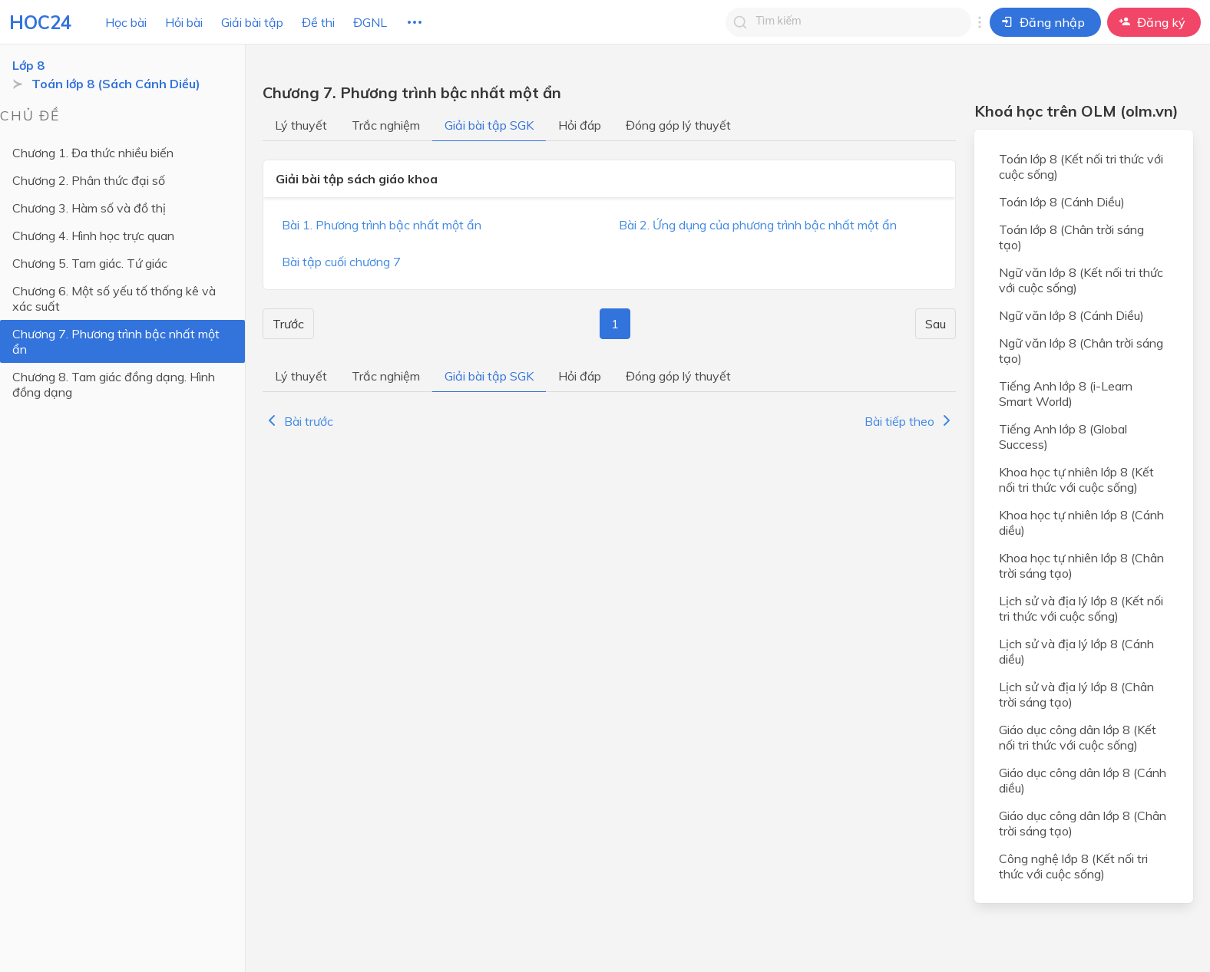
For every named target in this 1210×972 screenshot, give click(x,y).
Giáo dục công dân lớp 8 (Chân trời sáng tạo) (1082, 823)
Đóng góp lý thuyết (678, 125)
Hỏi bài (184, 22)
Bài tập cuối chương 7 (341, 261)
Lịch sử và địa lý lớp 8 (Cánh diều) (1076, 651)
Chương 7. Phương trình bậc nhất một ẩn (116, 341)
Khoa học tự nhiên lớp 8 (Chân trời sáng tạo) (1081, 565)
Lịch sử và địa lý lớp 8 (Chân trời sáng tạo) (1076, 694)
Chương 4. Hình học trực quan (93, 235)
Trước (288, 323)
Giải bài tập (252, 22)
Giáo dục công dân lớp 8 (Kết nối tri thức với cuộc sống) (1077, 737)
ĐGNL (370, 22)
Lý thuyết (301, 125)
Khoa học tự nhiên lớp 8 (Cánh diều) (1081, 522)
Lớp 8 (28, 65)
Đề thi (318, 22)
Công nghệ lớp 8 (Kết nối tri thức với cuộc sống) (1073, 866)
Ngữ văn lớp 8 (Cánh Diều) (1071, 315)
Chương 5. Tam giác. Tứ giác (89, 263)
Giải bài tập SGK (489, 125)
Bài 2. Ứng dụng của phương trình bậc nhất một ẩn (758, 224)
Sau (935, 323)
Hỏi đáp (579, 125)
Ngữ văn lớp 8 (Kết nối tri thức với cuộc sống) (1081, 280)
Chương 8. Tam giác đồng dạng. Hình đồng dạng (113, 384)
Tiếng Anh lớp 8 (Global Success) (1063, 436)
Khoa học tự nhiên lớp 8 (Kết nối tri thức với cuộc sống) (1076, 479)
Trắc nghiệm (386, 125)
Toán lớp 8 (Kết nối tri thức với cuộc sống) (1081, 166)
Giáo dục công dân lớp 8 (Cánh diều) (1082, 780)
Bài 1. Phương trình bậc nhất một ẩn (381, 224)
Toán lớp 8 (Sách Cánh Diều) (115, 83)
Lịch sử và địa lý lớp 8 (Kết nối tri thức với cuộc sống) (1081, 608)
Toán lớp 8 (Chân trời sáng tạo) (1071, 237)
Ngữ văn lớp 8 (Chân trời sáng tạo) (1081, 350)
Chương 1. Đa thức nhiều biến (93, 152)
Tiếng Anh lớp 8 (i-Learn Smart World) (1065, 393)
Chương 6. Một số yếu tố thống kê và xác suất (114, 298)
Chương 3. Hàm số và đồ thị (89, 208)
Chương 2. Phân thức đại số (88, 180)
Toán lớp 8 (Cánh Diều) (1062, 201)
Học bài (126, 22)
